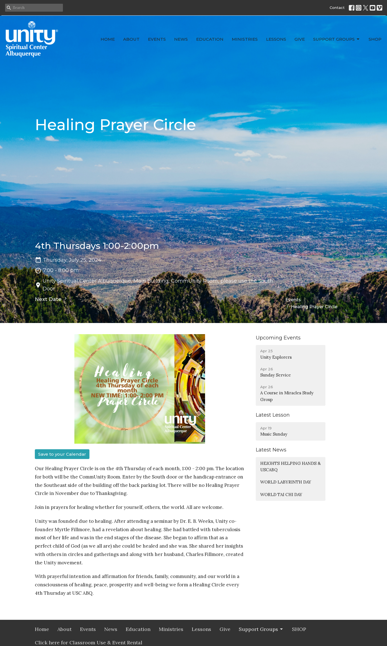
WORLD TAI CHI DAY (281, 494)
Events (157, 39)
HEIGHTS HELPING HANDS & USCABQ (290, 466)
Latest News (271, 450)
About (131, 39)
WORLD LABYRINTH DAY (285, 482)
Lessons (276, 39)
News (181, 39)
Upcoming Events (278, 338)
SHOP (375, 39)
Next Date (51, 299)
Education (209, 39)
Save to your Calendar (62, 454)
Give (299, 39)
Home (108, 39)
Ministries (245, 39)
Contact (337, 7)
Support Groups (336, 39)
